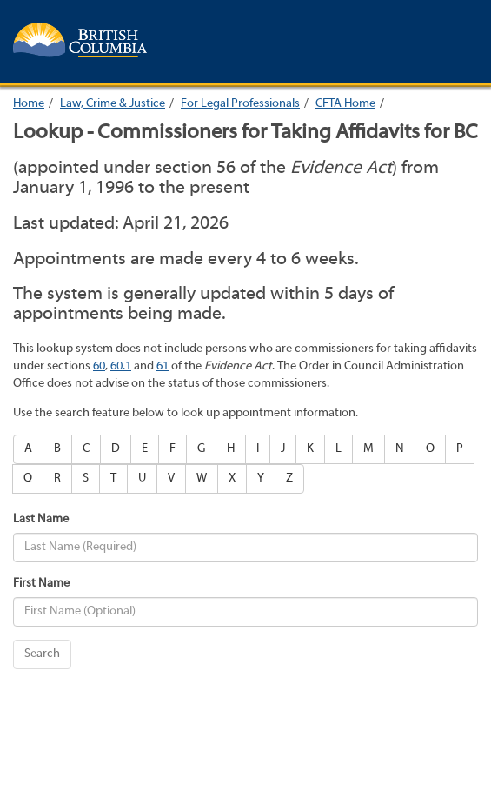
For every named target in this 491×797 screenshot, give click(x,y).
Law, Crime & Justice (112, 103)
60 (99, 366)
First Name (41, 583)
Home (28, 103)
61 (162, 366)
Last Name (41, 519)
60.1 (120, 366)
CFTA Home (345, 103)
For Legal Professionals (240, 103)
